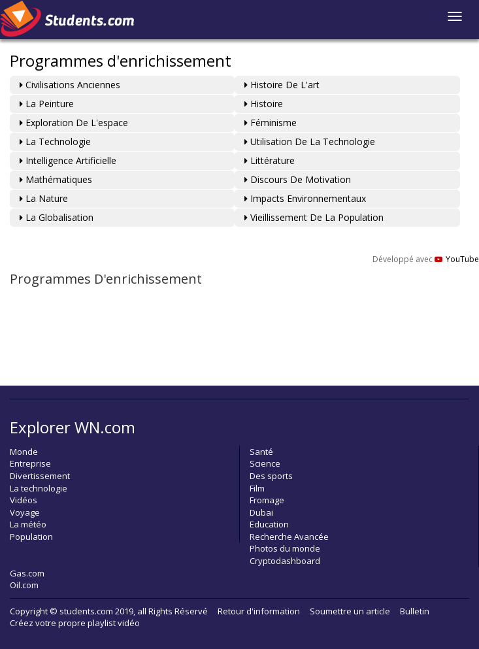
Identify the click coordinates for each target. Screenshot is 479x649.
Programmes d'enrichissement (120, 60)
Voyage (25, 512)
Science (265, 463)
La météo (28, 524)
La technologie (55, 141)
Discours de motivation (297, 179)
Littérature (269, 160)
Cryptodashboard (285, 561)
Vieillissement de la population (314, 217)
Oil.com (24, 585)
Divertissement (40, 476)
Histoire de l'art (282, 84)
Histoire (263, 103)
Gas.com (27, 573)
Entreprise (30, 463)
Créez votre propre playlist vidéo (75, 623)
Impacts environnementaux (305, 198)
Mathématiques (56, 179)
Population (31, 536)
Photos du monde (285, 548)
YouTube (457, 259)
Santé (261, 452)
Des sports (271, 476)
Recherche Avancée (289, 536)
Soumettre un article (350, 611)
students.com (86, 611)
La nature (44, 198)
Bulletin (414, 611)
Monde (24, 452)
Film (257, 488)
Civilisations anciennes (70, 84)
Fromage (267, 500)
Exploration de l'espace (74, 122)
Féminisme (270, 122)
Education (269, 524)
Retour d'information (259, 611)
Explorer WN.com (72, 427)
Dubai (261, 512)
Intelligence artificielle (68, 160)
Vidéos (23, 500)
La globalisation (56, 217)
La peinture (47, 103)
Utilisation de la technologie (309, 141)
